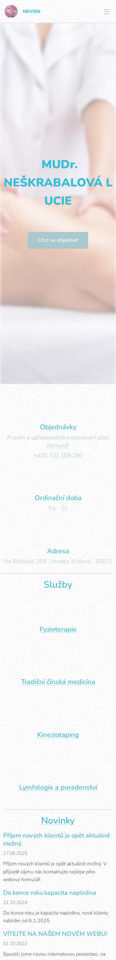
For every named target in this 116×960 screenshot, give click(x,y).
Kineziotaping (58, 734)
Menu (107, 11)
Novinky (58, 820)
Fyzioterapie (58, 629)
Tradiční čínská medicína (58, 682)
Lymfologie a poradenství (58, 787)
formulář (58, 446)
